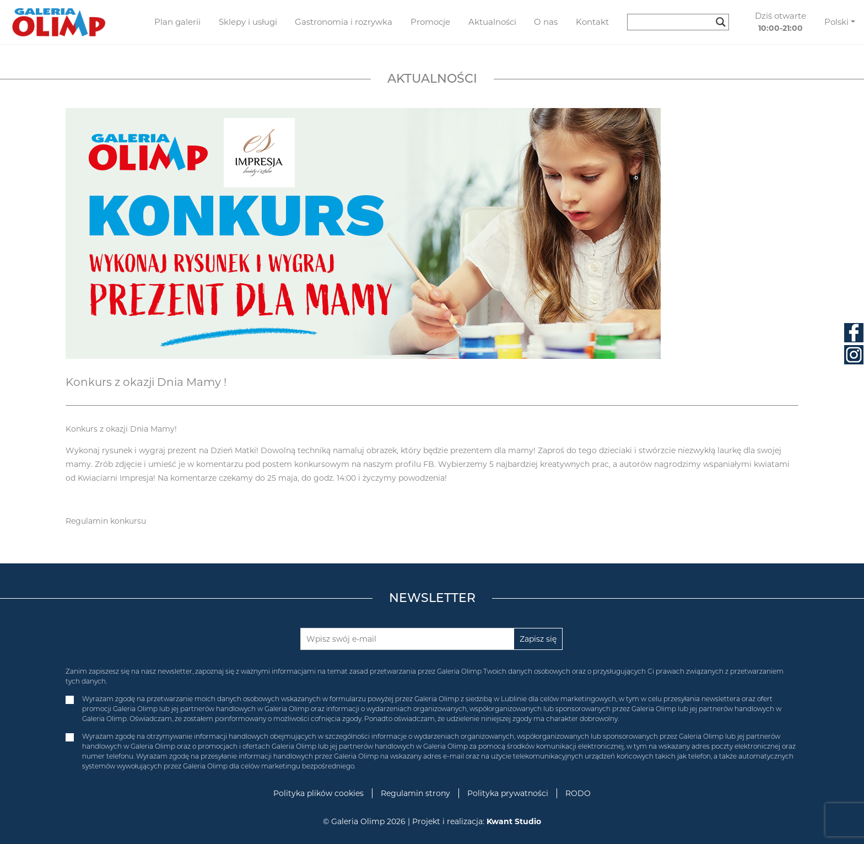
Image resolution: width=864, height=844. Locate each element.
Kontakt (592, 22)
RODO (578, 793)
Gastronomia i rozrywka (343, 22)
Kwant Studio (514, 821)
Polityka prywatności (507, 793)
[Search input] (673, 22)
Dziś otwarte (780, 22)
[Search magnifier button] (720, 22)
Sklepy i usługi (248, 22)
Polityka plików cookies (318, 793)
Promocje (430, 22)
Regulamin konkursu (106, 521)
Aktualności (492, 22)
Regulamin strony (415, 793)
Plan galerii (177, 22)
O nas (546, 22)
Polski (836, 22)
